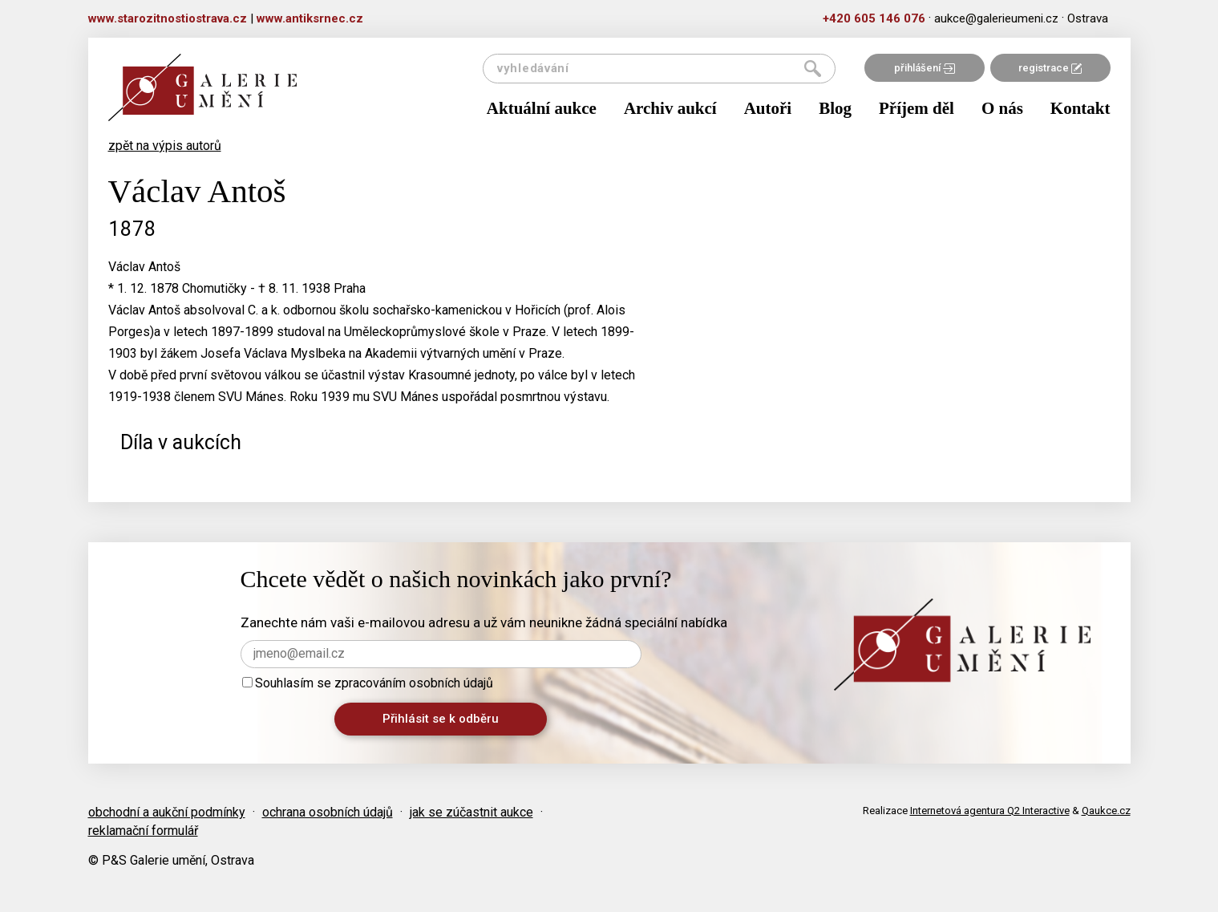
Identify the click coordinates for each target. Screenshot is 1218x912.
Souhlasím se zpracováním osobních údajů (367, 683)
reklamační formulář (143, 830)
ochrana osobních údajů (327, 812)
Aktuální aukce (542, 108)
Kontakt (1080, 108)
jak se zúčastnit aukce (471, 812)
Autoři (768, 108)
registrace (1050, 68)
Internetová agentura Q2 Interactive (990, 811)
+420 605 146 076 (874, 18)
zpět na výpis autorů (164, 145)
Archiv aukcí (670, 108)
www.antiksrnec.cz (310, 18)
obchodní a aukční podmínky (166, 812)
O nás (1002, 108)
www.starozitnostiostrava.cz (167, 18)
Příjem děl (916, 108)
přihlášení (924, 68)
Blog (835, 108)
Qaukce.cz (1106, 811)
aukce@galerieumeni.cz (996, 18)
